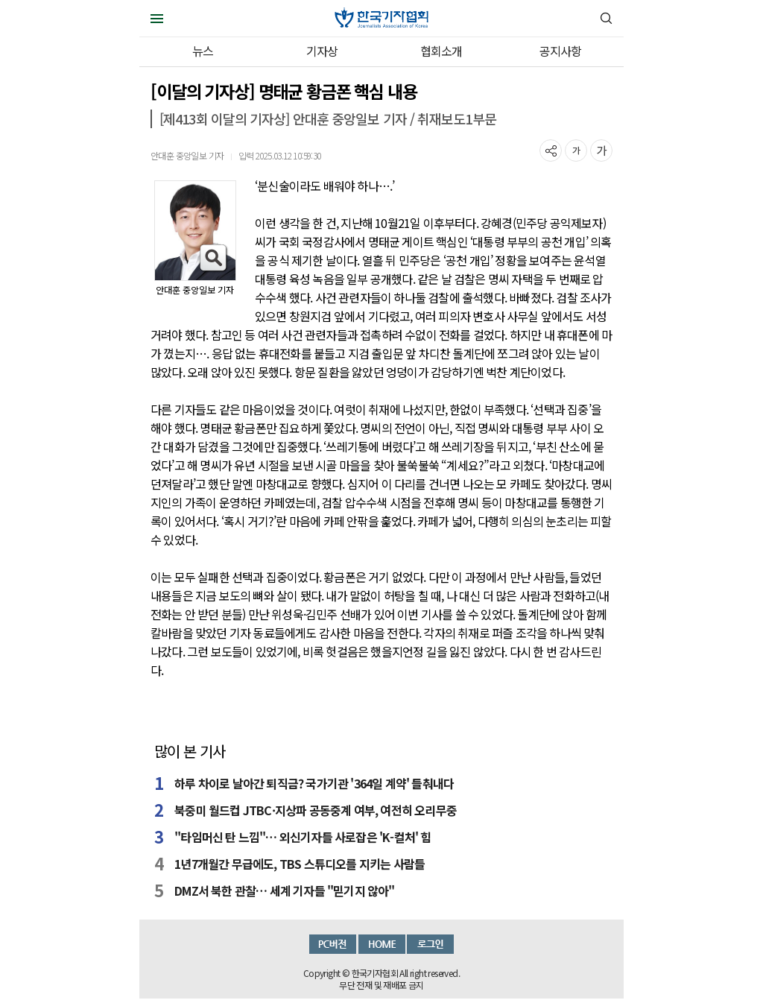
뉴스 (202, 51)
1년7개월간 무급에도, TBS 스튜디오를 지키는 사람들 (299, 864)
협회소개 (441, 51)
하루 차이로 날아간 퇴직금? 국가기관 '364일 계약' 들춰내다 (314, 783)
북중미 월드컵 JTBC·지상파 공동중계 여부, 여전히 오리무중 (315, 810)
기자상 (322, 51)
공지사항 (560, 51)
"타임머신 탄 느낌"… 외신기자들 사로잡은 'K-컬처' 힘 (302, 837)
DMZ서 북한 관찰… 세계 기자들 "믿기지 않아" (284, 890)
